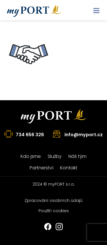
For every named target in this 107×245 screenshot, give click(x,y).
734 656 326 (30, 134)
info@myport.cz (83, 134)
